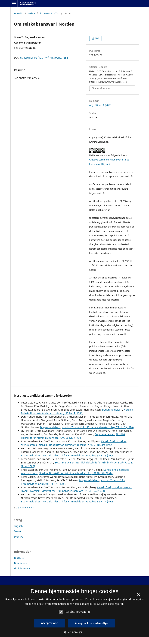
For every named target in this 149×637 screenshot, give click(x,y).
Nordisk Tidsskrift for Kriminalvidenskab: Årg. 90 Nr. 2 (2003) (73, 436)
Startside (18, 13)
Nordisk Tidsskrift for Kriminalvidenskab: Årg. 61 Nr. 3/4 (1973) (67, 491)
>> (32, 507)
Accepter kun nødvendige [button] (91, 623)
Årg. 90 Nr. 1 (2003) (49, 13)
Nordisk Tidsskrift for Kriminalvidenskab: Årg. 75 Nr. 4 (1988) (77, 411)
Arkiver (31, 13)
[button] (74, 632)
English (18, 526)
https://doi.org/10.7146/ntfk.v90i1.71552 (44, 57)
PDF (96, 38)
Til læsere (19, 557)
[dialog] (74, 611)
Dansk (17, 531)
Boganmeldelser (112, 409)
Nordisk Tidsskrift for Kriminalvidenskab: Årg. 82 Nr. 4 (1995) (78, 501)
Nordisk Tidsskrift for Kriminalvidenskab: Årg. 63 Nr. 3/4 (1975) (76, 445)
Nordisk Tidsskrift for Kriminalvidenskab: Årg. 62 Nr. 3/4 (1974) (76, 473)
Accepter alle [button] (49, 623)
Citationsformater (101, 88)
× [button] (138, 595)
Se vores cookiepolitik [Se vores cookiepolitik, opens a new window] (110, 603)
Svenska (18, 536)
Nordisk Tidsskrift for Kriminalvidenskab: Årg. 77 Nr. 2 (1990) (98, 427)
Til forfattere (20, 563)
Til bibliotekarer (22, 568)
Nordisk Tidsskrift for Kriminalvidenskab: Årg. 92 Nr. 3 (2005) (78, 455)
